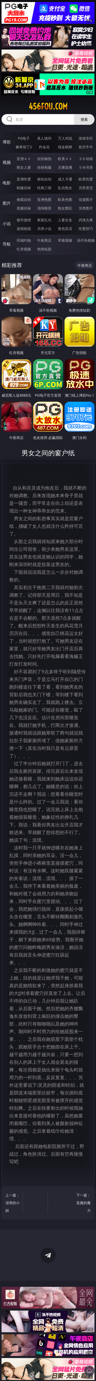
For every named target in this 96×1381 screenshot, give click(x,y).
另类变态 (86, 187)
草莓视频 (65, 240)
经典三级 (44, 187)
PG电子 (24, 138)
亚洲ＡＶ (24, 158)
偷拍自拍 (44, 179)
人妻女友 (65, 219)
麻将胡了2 (24, 146)
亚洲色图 (44, 199)
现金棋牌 (65, 146)
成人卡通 (65, 179)
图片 (7, 203)
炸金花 (44, 146)
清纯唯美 (44, 208)
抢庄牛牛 (86, 146)
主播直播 (65, 167)
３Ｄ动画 (86, 158)
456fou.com (48, 106)
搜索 (84, 119)
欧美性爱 (86, 179)
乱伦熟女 (65, 187)
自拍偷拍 (44, 158)
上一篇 (12, 1203)
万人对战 (65, 138)
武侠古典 (86, 219)
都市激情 (24, 219)
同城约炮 (24, 240)
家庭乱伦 (44, 219)
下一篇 (83, 1203)
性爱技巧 (86, 228)
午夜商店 (44, 240)
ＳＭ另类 (86, 167)
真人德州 (44, 138)
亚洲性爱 (24, 179)
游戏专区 (86, 138)
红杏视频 (24, 249)
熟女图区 (65, 208)
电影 (7, 183)
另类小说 (44, 228)
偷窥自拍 (24, 199)
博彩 (7, 142)
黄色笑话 (65, 228)
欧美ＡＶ (65, 158)
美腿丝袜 (24, 208)
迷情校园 (24, 228)
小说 (7, 223)
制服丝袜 (24, 187)
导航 (7, 244)
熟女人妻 (24, 167)
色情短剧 (44, 249)
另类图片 (86, 208)
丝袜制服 (44, 167)
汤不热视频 (86, 240)
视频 (7, 162)
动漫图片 (86, 199)
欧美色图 (65, 199)
